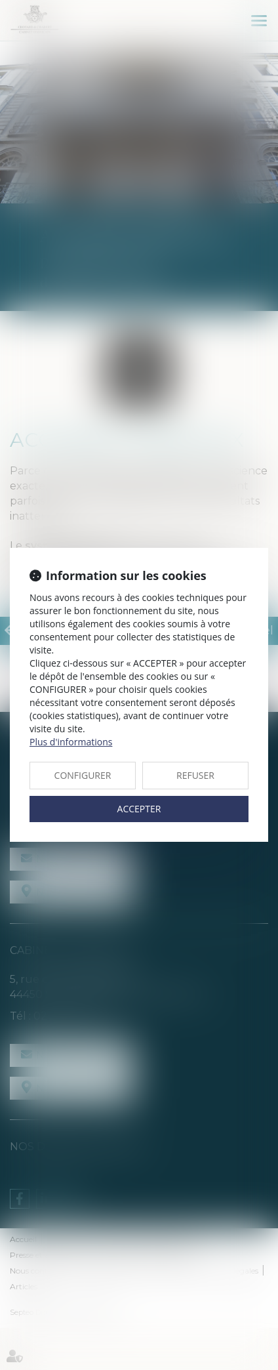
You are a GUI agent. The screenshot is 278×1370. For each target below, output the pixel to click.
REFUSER (195, 775)
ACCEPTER (139, 808)
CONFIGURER (82, 775)
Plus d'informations (71, 742)
